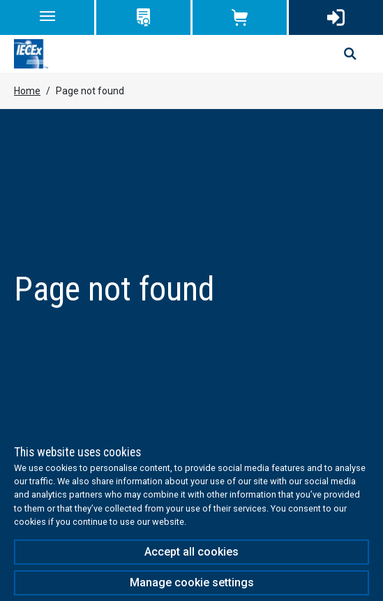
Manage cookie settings (192, 582)
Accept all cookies (191, 551)
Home (27, 90)
